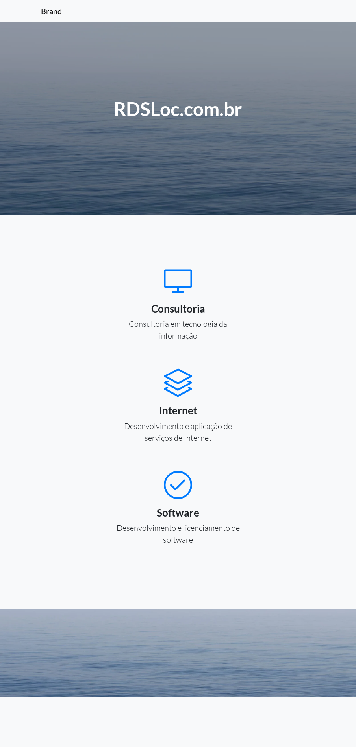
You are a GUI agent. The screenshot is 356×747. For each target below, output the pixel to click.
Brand (51, 11)
